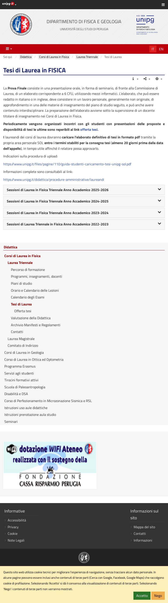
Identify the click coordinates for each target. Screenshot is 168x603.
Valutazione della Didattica (31, 318)
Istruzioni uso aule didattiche (25, 407)
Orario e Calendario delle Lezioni (35, 290)
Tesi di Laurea (21, 304)
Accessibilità (17, 520)
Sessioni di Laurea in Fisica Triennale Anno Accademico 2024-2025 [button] (84, 201)
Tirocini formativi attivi (21, 380)
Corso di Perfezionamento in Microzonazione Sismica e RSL (48, 400)
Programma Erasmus (19, 366)
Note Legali (16, 540)
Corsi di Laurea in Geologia (24, 352)
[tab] (84, 190)
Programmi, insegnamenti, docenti (36, 276)
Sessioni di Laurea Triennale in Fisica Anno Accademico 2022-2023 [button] (84, 224)
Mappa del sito (144, 527)
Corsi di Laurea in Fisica (22, 255)
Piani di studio (21, 283)
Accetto (142, 595)
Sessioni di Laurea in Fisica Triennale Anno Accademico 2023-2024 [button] (84, 212)
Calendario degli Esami (27, 297)
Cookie (13, 533)
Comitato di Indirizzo (23, 345)
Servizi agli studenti (19, 373)
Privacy (13, 527)
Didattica (10, 247)
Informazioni (143, 540)
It (153, 49)
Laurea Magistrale (21, 338)
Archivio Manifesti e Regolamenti (35, 325)
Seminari (11, 421)
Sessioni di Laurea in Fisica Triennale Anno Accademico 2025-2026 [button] (84, 189)
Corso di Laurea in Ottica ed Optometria (33, 359)
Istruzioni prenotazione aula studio (30, 414)
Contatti (17, 331)
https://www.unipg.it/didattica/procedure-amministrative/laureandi (53, 179)
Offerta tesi (22, 311)
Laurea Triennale (20, 262)
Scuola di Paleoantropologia (24, 387)
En (161, 49)
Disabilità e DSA (16, 393)
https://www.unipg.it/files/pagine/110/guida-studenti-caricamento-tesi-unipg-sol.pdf (67, 164)
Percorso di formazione (28, 269)
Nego (158, 595)
